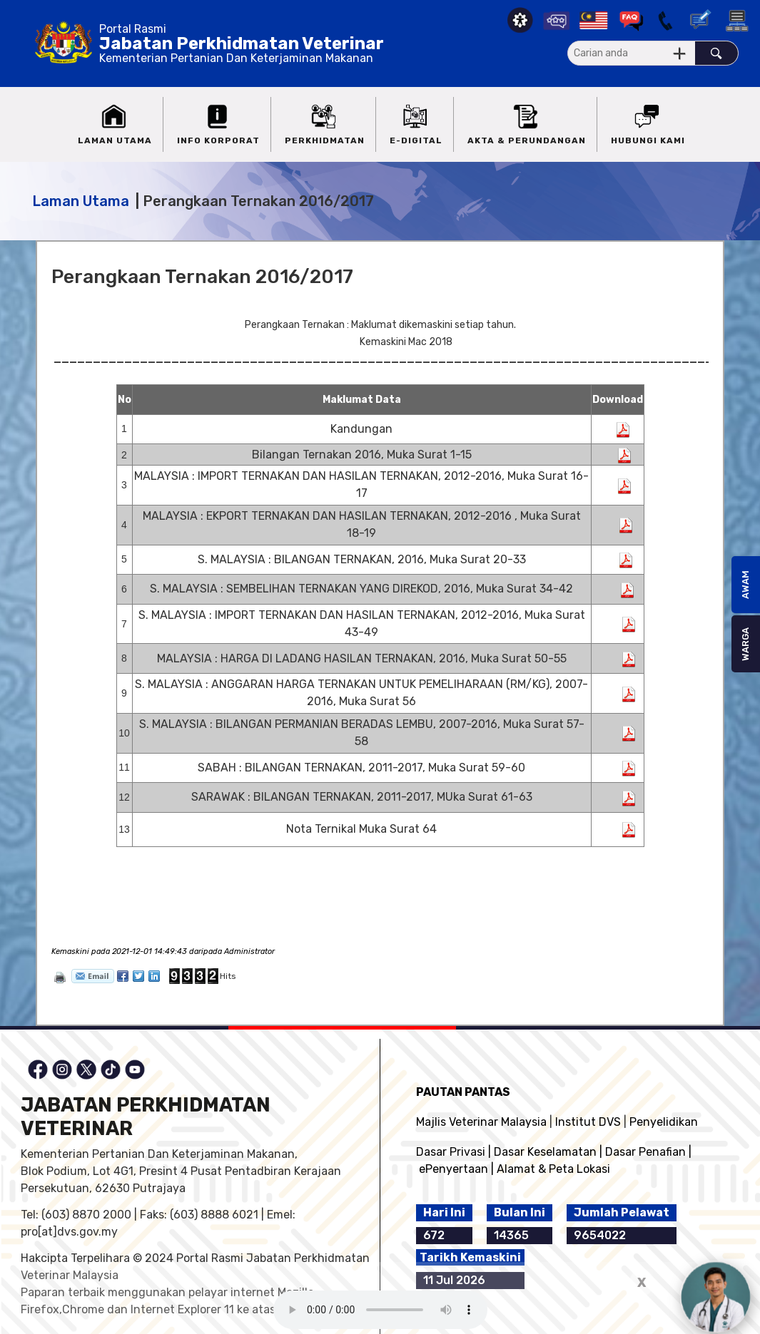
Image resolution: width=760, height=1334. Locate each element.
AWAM (745, 584)
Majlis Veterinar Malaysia (481, 1122)
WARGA (745, 644)
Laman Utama (80, 201)
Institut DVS (588, 1122)
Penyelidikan (663, 1122)
